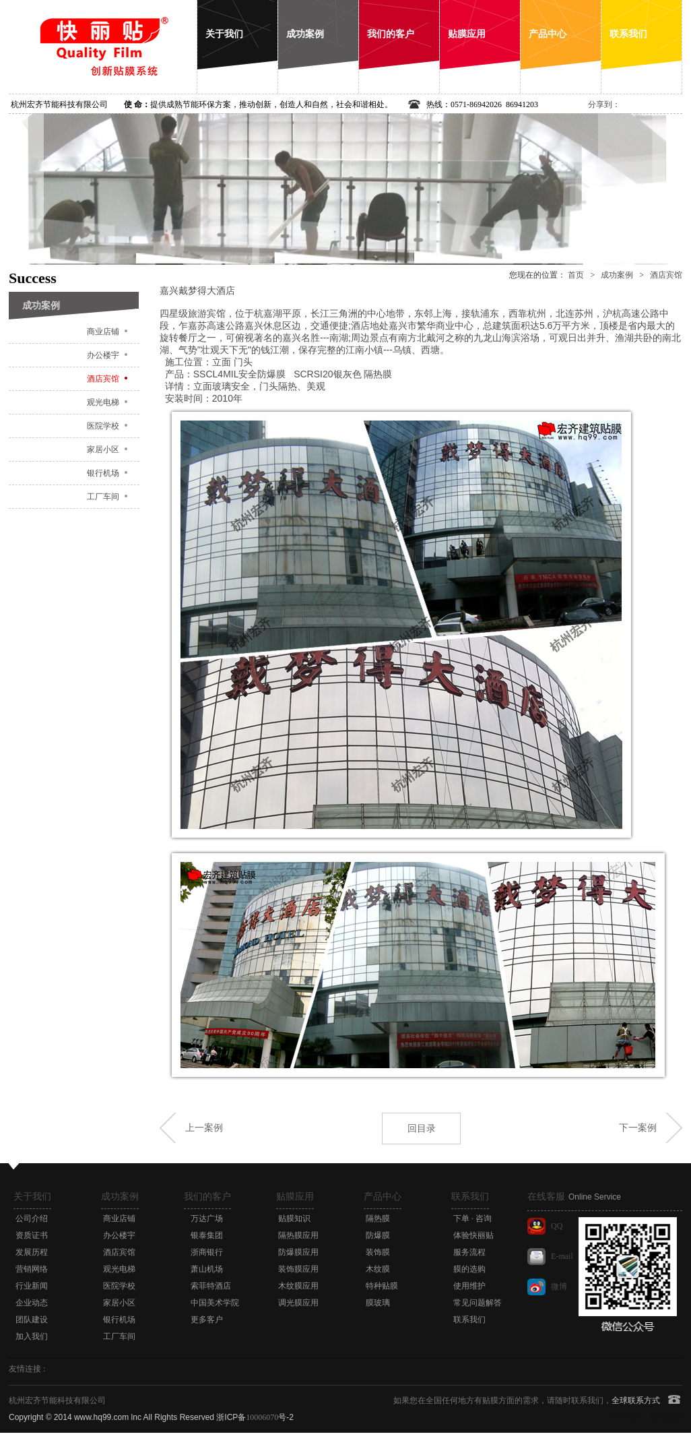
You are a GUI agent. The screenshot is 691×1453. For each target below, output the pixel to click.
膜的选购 (469, 1269)
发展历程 (31, 1252)
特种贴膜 (382, 1286)
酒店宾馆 (103, 378)
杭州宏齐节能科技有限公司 (59, 104)
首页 (576, 275)
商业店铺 (103, 331)
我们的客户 (207, 1197)
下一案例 (638, 1127)
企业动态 (31, 1302)
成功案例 (617, 275)
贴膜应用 (295, 1197)
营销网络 (31, 1269)
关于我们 (32, 1197)
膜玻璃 (378, 1302)
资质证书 (31, 1235)
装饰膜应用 (298, 1269)
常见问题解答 (477, 1302)
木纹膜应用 (298, 1286)
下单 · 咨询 (472, 1218)
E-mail (562, 1256)
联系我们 (470, 1197)
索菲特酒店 (211, 1286)
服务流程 (469, 1252)
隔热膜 (378, 1218)
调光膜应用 (298, 1302)
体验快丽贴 (473, 1235)
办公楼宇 (103, 355)
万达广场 (207, 1218)
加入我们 (31, 1336)
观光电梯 (103, 402)
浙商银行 (207, 1252)
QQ (556, 1226)
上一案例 (204, 1127)
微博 (559, 1286)
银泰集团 (207, 1235)
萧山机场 (207, 1269)
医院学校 (103, 426)
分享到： (604, 104)
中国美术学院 (215, 1302)
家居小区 (103, 449)
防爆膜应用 (298, 1252)
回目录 (421, 1128)
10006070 (262, 1417)
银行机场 (103, 473)
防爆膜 (378, 1235)
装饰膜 (378, 1252)
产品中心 (382, 1197)
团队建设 (31, 1319)
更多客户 (207, 1319)
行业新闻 (31, 1286)
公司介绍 (31, 1218)
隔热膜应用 (298, 1235)
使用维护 (469, 1286)
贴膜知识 (294, 1218)
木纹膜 (378, 1269)
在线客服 (574, 1197)
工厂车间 (103, 496)
